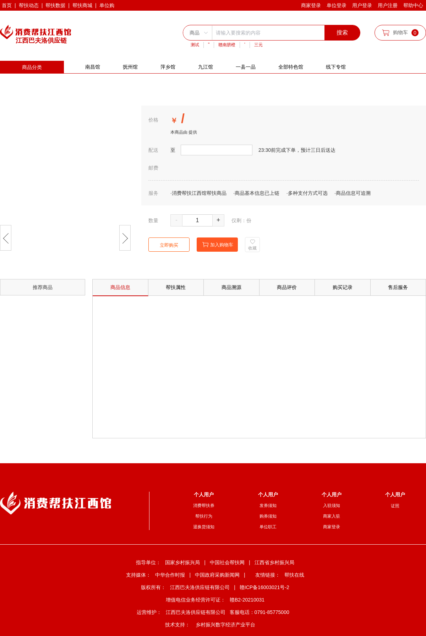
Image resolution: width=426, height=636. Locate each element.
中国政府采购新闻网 (217, 575)
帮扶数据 (55, 5)
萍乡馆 (167, 67)
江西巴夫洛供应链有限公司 (200, 587)
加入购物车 (217, 244)
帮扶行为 (203, 516)
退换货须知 (203, 526)
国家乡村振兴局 (182, 562)
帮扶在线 (294, 575)
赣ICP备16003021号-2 (264, 587)
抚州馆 (130, 67)
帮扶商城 (82, 5)
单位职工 (268, 526)
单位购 (106, 5)
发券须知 (268, 505)
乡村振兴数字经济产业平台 (225, 624)
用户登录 (362, 5)
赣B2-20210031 (247, 600)
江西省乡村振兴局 (274, 562)
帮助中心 (413, 5)
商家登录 (311, 5)
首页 (7, 5)
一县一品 (246, 67)
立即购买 (169, 245)
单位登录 (336, 5)
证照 (395, 505)
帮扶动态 (29, 5)
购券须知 (268, 516)
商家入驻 (331, 516)
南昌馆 (92, 67)
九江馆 (205, 67)
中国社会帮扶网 (227, 562)
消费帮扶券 (203, 505)
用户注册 (388, 5)
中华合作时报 (170, 575)
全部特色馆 (290, 67)
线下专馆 (336, 67)
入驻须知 (331, 505)
